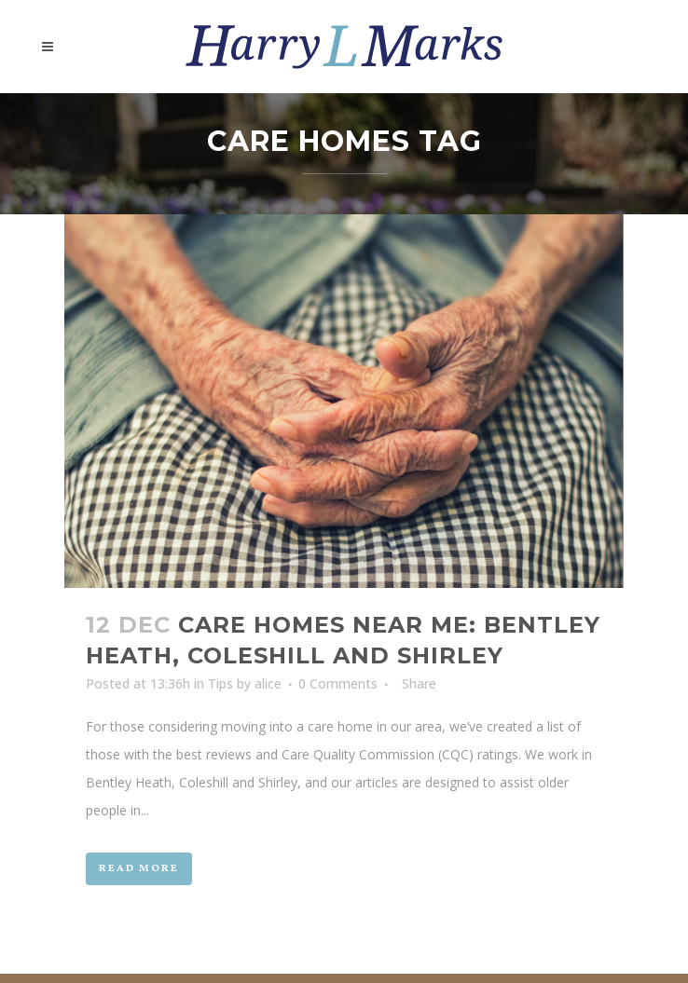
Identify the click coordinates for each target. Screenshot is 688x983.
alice (268, 683)
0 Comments (338, 683)
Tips (220, 683)
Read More (139, 869)
